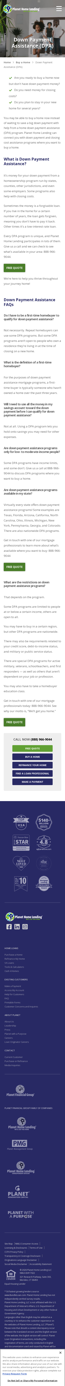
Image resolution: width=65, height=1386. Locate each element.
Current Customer (14, 1057)
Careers (9, 1037)
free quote (14, 268)
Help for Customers (14, 994)
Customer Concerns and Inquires (21, 1006)
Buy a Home (23, 62)
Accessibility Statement (41, 1264)
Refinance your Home (33, 765)
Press (7, 1029)
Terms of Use (36, 1247)
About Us (9, 1021)
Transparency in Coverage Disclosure (22, 1256)
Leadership (10, 1025)
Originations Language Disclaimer (21, 1260)
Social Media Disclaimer (16, 1264)
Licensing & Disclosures (16, 1247)
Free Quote (32, 748)
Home (7, 62)
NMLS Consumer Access (26, 1243)
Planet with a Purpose (15, 1033)
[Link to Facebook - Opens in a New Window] (9, 927)
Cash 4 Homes (12, 971)
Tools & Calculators (14, 966)
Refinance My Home (15, 958)
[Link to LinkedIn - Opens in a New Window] (17, 927)
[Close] (60, 1364)
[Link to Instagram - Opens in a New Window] (25, 927)
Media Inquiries (12, 1065)
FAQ (7, 998)
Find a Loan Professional (32, 773)
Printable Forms (12, 1002)
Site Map (9, 1243)
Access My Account (14, 990)
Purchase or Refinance (16, 1061)
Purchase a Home (14, 954)
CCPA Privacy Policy (14, 1251)
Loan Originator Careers (17, 1041)
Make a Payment (32, 781)
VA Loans (9, 962)
